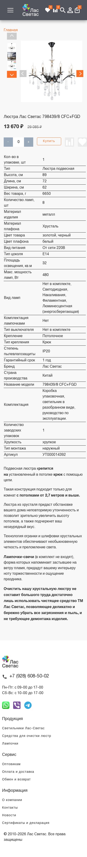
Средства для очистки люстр (26, 736)
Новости (9, 815)
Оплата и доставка (18, 771)
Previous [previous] (11, 36)
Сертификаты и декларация (25, 823)
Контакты (10, 807)
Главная (11, 30)
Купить (49, 141)
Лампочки (10, 743)
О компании (12, 800)
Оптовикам (11, 764)
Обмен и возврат (16, 779)
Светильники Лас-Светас (23, 728)
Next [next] (11, 74)
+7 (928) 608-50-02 (29, 676)
